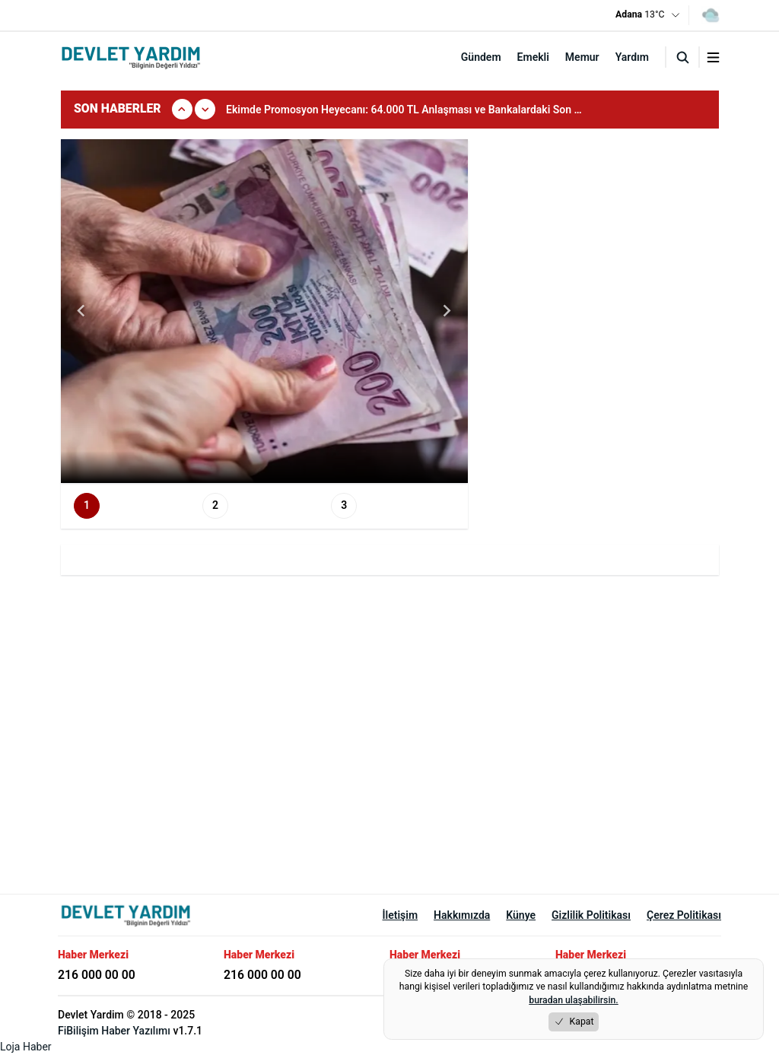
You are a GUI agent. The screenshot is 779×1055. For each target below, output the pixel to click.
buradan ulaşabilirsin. (573, 1000)
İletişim (400, 915)
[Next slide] (446, 311)
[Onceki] (182, 109)
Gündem (481, 57)
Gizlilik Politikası (591, 915)
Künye (521, 915)
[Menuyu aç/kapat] (713, 57)
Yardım (632, 57)
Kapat (574, 1022)
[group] (415, 109)
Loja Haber (26, 1047)
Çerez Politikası (684, 915)
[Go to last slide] (82, 311)
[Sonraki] (205, 109)
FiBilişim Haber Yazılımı (114, 1031)
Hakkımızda (462, 915)
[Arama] (682, 57)
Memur (582, 57)
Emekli (533, 57)
